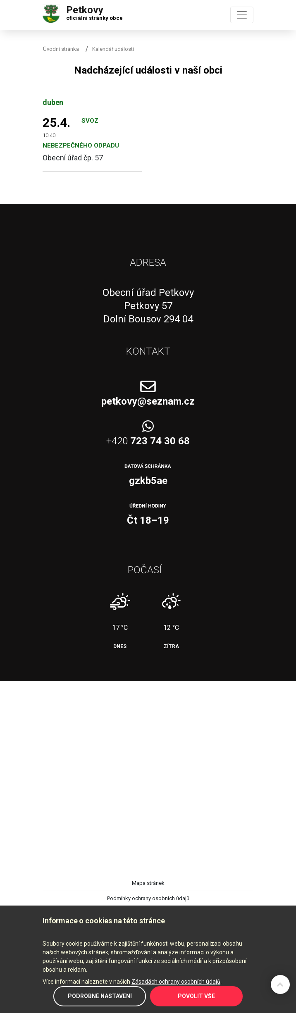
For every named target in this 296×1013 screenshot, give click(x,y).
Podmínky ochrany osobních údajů (148, 898)
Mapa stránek (148, 883)
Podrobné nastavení (100, 996)
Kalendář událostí (113, 49)
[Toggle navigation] (241, 15)
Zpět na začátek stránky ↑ (280, 984)
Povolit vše (196, 996)
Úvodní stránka (61, 49)
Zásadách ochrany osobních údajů (175, 981)
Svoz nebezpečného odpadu (81, 133)
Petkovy (94, 11)
